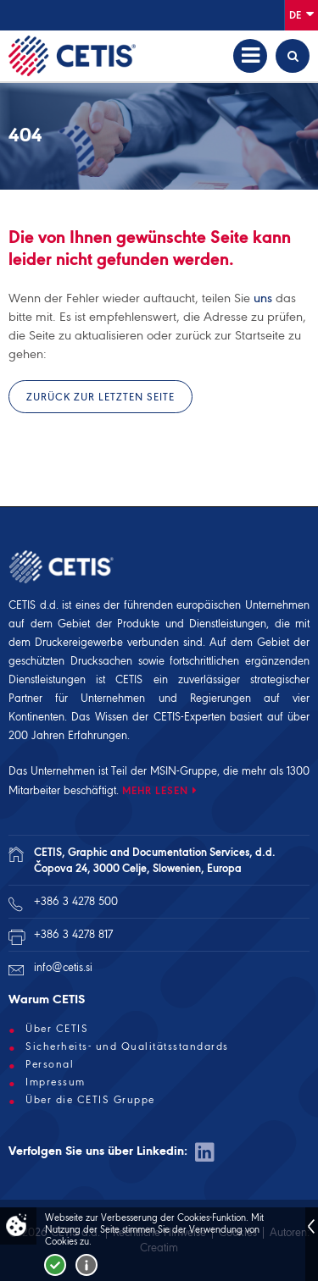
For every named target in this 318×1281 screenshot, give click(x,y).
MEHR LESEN (155, 790)
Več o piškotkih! (86, 1265)
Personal (49, 1064)
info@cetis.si (63, 967)
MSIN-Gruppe (183, 771)
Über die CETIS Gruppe (90, 1100)
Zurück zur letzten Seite (100, 396)
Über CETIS (56, 1029)
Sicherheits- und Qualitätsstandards (127, 1046)
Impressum (55, 1082)
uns (263, 298)
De (301, 14)
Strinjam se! (55, 1265)
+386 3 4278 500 (76, 901)
